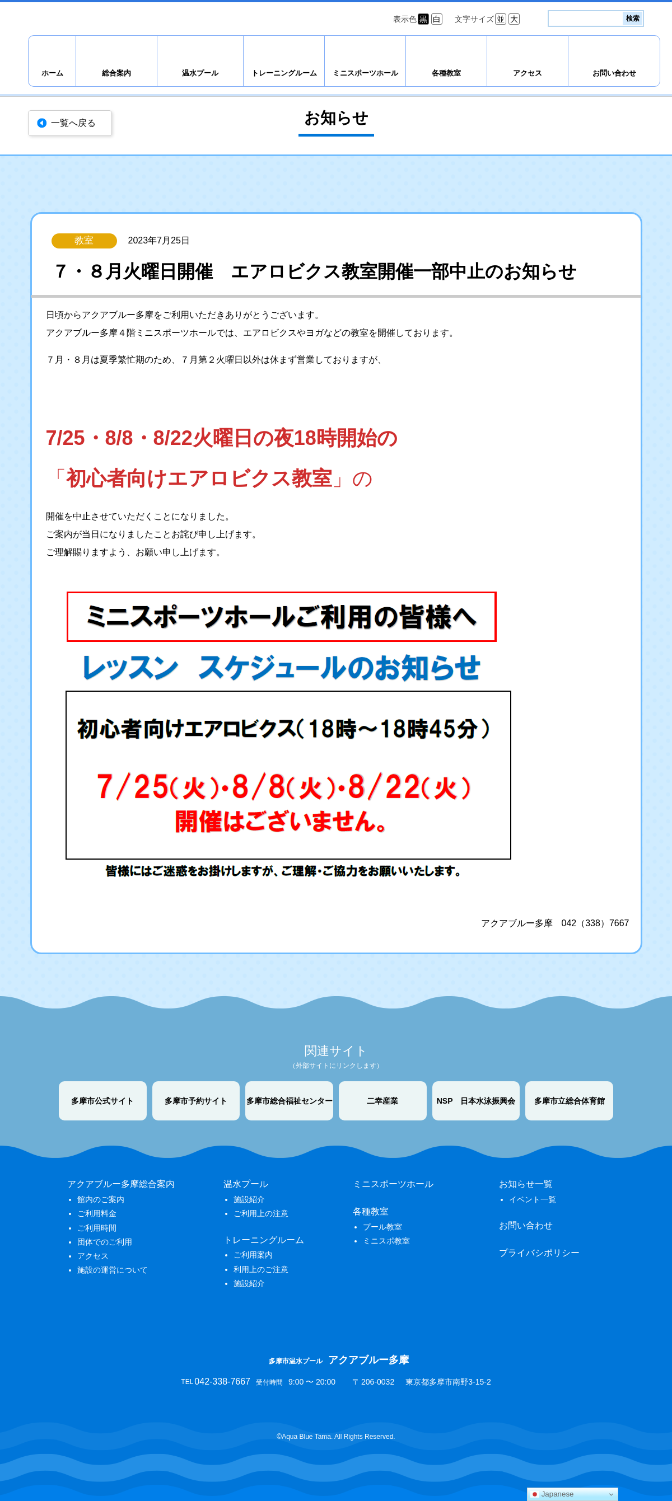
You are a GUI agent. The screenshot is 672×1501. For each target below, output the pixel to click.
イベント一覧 (532, 1199)
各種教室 (446, 73)
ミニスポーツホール (365, 73)
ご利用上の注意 (261, 1213)
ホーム (52, 73)
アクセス (527, 73)
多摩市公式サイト (102, 1100)
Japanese (552, 1494)
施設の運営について (112, 1269)
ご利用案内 (253, 1254)
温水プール (200, 73)
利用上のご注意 (261, 1269)
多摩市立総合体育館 (569, 1100)
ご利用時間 (96, 1227)
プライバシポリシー (539, 1253)
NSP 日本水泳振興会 (476, 1100)
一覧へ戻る (73, 123)
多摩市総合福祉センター (289, 1100)
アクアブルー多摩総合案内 (121, 1184)
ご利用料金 (96, 1213)
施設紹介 (249, 1199)
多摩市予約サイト (196, 1100)
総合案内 (116, 73)
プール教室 (382, 1226)
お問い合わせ (614, 73)
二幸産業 (382, 1100)
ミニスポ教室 (386, 1240)
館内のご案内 (100, 1199)
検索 (633, 18)
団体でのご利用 (104, 1241)
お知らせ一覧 (526, 1184)
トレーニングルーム (284, 73)
